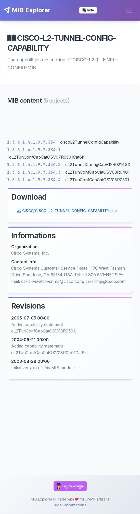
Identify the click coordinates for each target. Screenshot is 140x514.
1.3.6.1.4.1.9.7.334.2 (35, 164)
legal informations (70, 505)
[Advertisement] (70, 122)
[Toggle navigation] (129, 10)
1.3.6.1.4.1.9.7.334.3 (35, 172)
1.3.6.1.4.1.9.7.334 (32, 142)
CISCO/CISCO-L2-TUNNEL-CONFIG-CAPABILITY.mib (67, 211)
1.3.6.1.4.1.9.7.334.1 (34, 149)
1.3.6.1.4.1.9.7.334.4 (35, 180)
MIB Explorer (27, 10)
